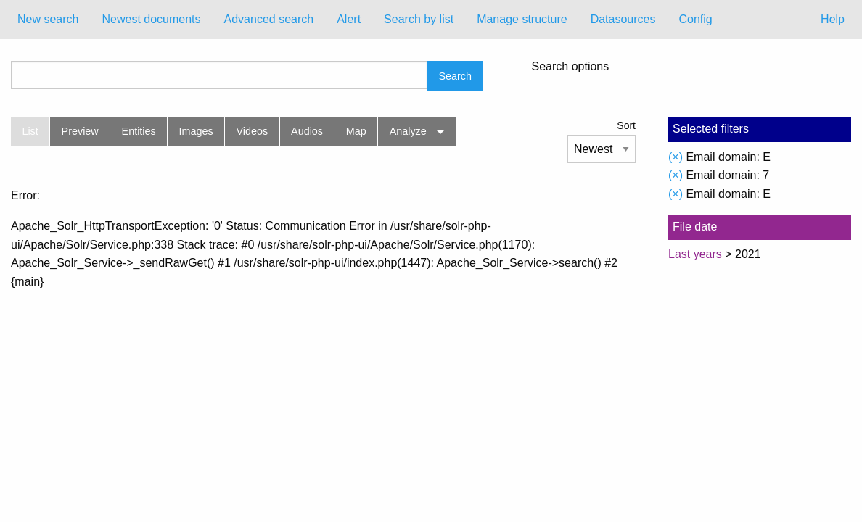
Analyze (408, 131)
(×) (675, 157)
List (30, 131)
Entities (139, 131)
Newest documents (151, 19)
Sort (626, 125)
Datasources (623, 19)
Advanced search (269, 19)
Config (695, 19)
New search (47, 19)
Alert (349, 19)
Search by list (418, 19)
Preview (80, 131)
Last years (695, 254)
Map (356, 131)
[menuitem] (48, 19)
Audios (307, 131)
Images (196, 131)
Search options (570, 66)
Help (833, 19)
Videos (252, 131)
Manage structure (522, 19)
